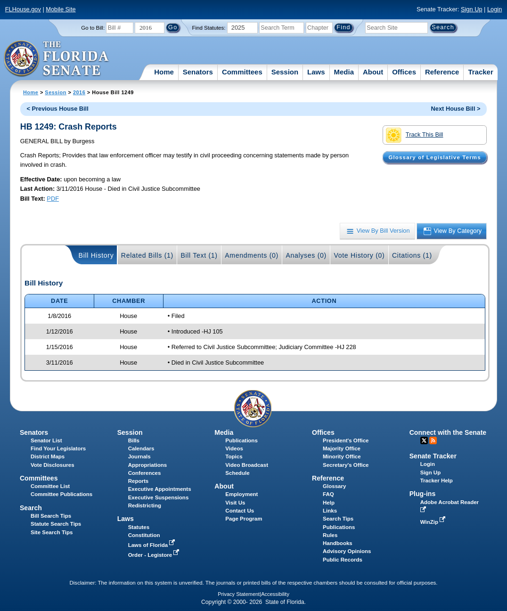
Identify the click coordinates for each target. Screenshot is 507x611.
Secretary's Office (345, 465)
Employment (241, 494)
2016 (79, 92)
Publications (241, 440)
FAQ (328, 494)
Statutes (138, 527)
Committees (242, 72)
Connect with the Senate (447, 432)
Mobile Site (60, 9)
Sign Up (471, 9)
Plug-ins (422, 493)
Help (329, 502)
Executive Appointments (159, 489)
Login (494, 9)
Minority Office (342, 456)
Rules (330, 535)
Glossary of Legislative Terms (434, 157)
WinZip (433, 522)
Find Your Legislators (58, 448)
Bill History (96, 255)
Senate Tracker (433, 456)
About (373, 72)
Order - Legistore (154, 555)
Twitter (424, 440)
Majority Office (341, 448)
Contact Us (239, 510)
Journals (139, 456)
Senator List (46, 440)
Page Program (243, 518)
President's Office (345, 440)
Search (31, 508)
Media (344, 72)
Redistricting (144, 505)
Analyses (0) (306, 255)
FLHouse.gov (23, 9)
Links (330, 510)
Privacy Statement (239, 594)
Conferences (144, 473)
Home (164, 72)
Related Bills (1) (147, 255)
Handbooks (337, 543)
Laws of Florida (152, 545)
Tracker (480, 72)
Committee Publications (61, 494)
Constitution (144, 535)
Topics (233, 456)
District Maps (48, 456)
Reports (138, 481)
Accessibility (275, 594)
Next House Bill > (456, 108)
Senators (198, 72)
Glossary (334, 486)
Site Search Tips (52, 532)
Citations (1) (412, 255)
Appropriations (147, 465)
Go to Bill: (93, 28)
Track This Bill (414, 135)
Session (285, 72)
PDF (53, 198)
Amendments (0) (251, 255)
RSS (433, 440)
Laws (316, 72)
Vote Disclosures (52, 465)
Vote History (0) (359, 255)
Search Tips (338, 518)
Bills (133, 440)
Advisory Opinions (347, 551)
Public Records (342, 559)
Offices (404, 72)
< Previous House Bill (58, 108)
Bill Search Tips (51, 516)
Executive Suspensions (158, 497)
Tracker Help (436, 480)
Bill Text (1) (198, 255)
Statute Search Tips (56, 524)
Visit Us (235, 502)
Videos (234, 448)
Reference (442, 72)
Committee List (50, 486)
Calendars (141, 448)
